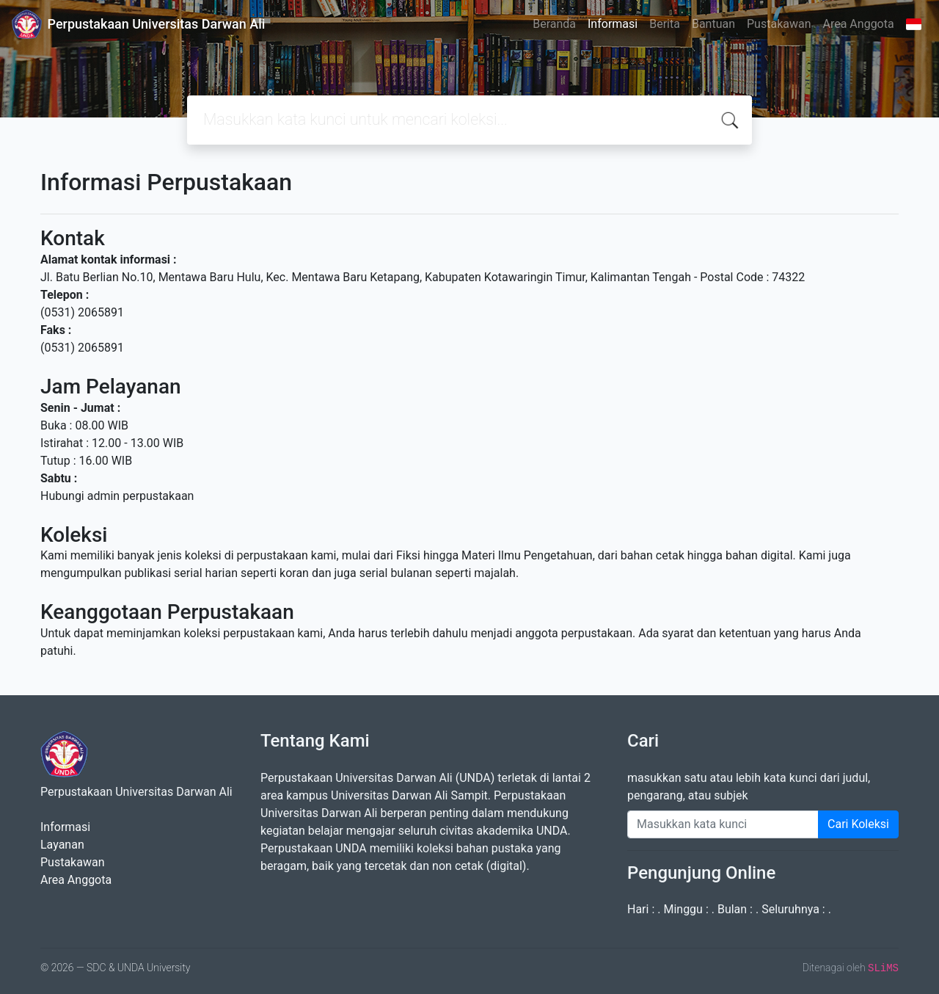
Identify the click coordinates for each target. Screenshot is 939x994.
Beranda (554, 24)
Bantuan (713, 24)
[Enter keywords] (723, 824)
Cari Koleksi (858, 824)
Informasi (612, 24)
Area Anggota (858, 24)
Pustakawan (779, 24)
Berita (664, 24)
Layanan (62, 845)
